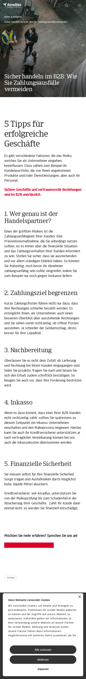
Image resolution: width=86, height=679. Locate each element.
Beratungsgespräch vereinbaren (29, 545)
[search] (66, 5)
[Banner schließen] (79, 597)
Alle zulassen (43, 650)
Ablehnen (43, 660)
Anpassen (43, 669)
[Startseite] (12, 5)
